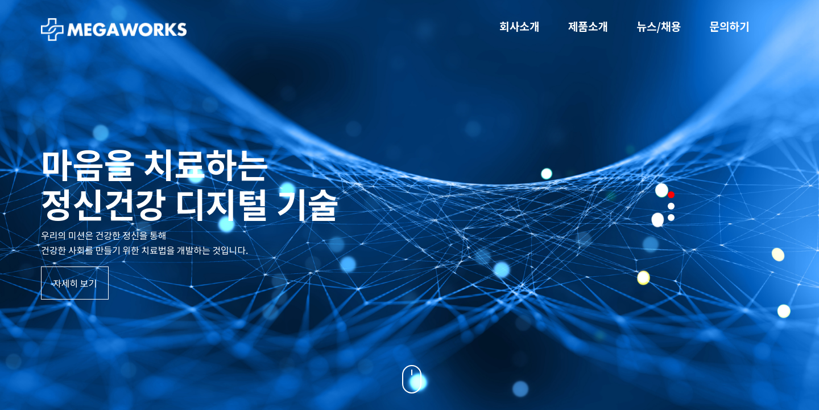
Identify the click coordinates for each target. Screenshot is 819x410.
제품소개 (588, 26)
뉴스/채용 (658, 26)
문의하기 (729, 26)
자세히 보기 (75, 283)
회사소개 (519, 26)
